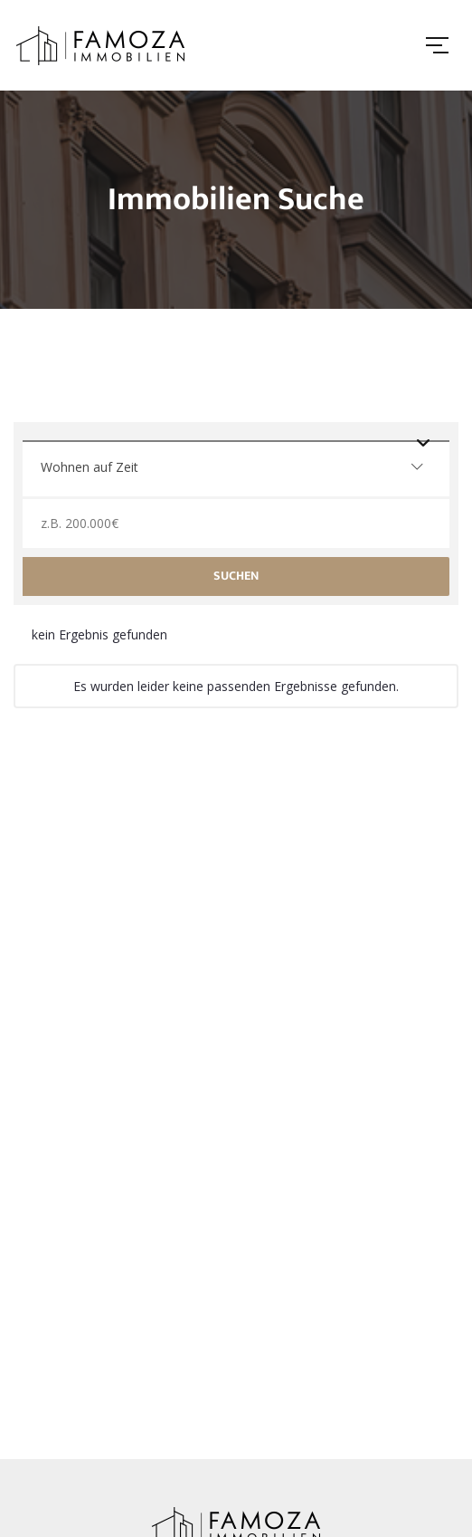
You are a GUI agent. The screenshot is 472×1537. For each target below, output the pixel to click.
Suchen (236, 575)
